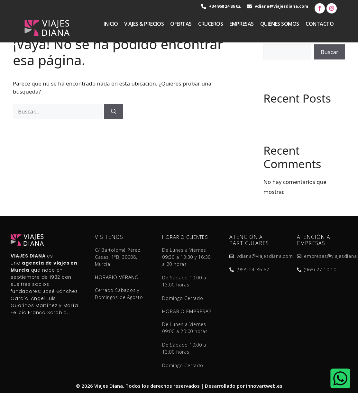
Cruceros (210, 23)
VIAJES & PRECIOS (144, 23)
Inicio (111, 23)
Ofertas (181, 23)
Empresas (241, 23)
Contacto (320, 23)
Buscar (329, 52)
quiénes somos (279, 23)
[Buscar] (113, 111)
